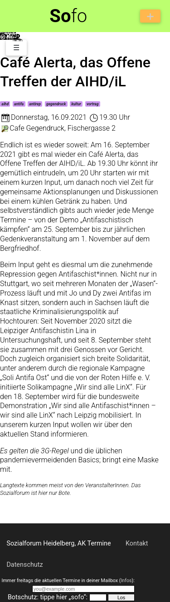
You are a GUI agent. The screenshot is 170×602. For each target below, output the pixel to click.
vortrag (92, 104)
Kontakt (137, 543)
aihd (5, 104)
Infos (126, 580)
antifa (19, 104)
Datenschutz (24, 565)
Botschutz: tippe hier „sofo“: (47, 597)
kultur (76, 104)
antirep (35, 104)
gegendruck (56, 104)
